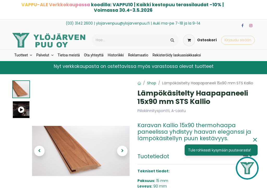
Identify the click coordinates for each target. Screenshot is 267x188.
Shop (151, 83)
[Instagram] (250, 25)
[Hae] (172, 40)
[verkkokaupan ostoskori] (200, 40)
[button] (39, 151)
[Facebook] (242, 25)
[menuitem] (23, 55)
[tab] (196, 156)
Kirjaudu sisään (237, 40)
